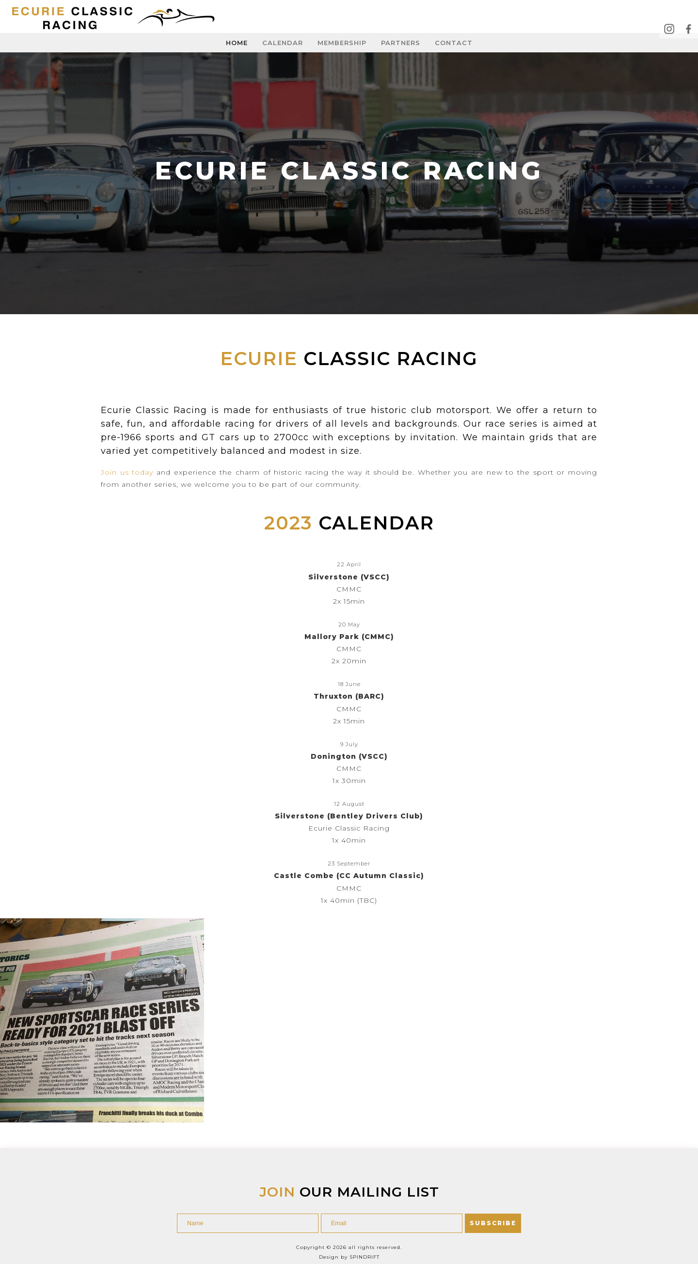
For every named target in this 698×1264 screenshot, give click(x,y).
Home (237, 43)
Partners (400, 43)
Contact (454, 43)
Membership (341, 43)
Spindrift (364, 1227)
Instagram (669, 28)
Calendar (282, 43)
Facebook (688, 28)
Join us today (127, 472)
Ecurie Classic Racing (117, 19)
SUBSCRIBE (493, 1193)
